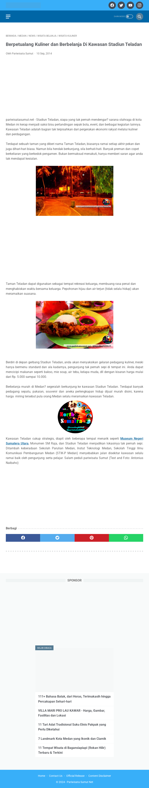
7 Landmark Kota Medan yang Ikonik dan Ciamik (72, 739)
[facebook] (112, 5)
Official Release (75, 775)
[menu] (8, 16)
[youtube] (130, 5)
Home (41, 775)
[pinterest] (92, 538)
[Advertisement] (74, 87)
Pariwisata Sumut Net (80, 782)
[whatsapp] (126, 538)
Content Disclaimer (99, 775)
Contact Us (55, 775)
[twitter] (121, 5)
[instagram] (139, 5)
